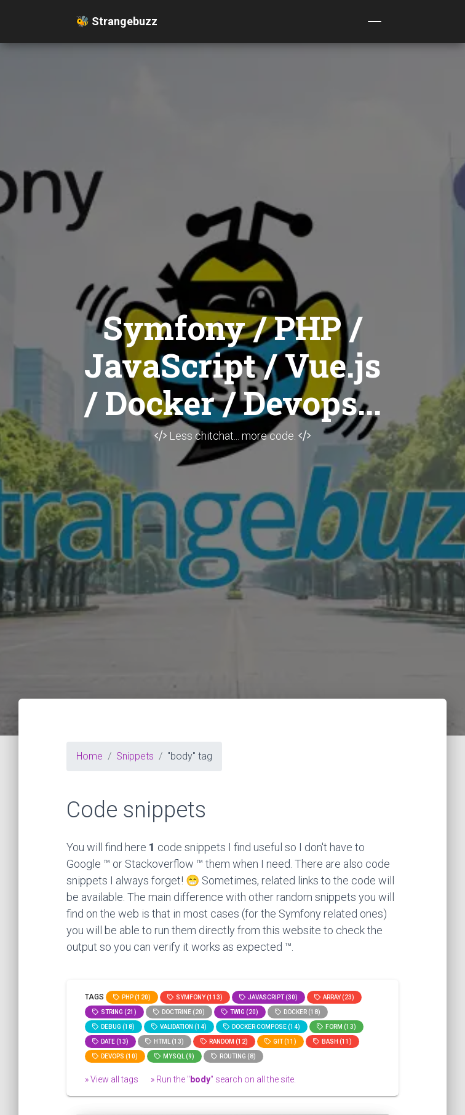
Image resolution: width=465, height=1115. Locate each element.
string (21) (114, 1012)
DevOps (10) (115, 1056)
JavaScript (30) (268, 997)
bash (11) (332, 1041)
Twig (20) (239, 1012)
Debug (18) (113, 1026)
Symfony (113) (195, 997)
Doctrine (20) (179, 1012)
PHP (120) (132, 997)
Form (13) (336, 1026)
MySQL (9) (174, 1056)
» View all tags (111, 1079)
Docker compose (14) (261, 1026)
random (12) (224, 1041)
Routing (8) (233, 1056)
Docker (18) (297, 1012)
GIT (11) (280, 1041)
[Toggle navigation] (374, 21)
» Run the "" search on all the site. (223, 1079)
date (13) (110, 1041)
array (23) (334, 997)
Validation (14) (179, 1026)
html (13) (164, 1041)
